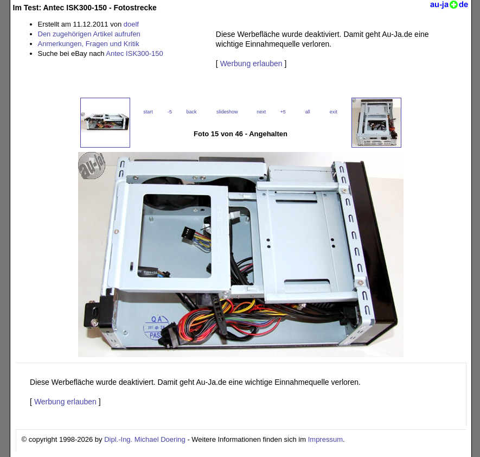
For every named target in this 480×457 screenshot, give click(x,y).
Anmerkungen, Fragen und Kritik (88, 44)
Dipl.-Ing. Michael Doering (144, 439)
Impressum (325, 439)
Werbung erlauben (251, 63)
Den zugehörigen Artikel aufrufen (89, 34)
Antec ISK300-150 (134, 53)
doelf (131, 24)
